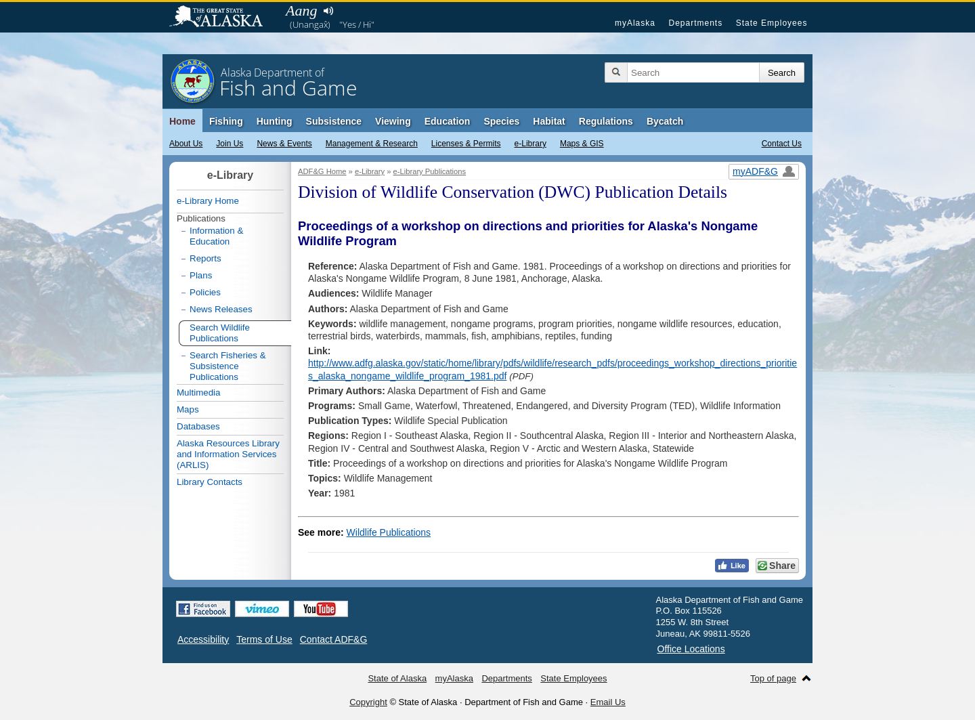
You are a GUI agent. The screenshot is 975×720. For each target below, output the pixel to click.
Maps (188, 409)
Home (182, 121)
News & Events (284, 143)
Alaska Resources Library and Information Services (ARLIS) (228, 454)
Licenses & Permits (466, 143)
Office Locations (691, 648)
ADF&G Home (322, 171)
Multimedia (198, 392)
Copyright (368, 702)
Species (501, 121)
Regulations (606, 121)
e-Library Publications (430, 171)
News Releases (221, 309)
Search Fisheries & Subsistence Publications (228, 366)
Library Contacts (209, 482)
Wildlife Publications (389, 532)
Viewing (393, 121)
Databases (198, 426)
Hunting (274, 121)
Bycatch (665, 121)
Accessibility (203, 639)
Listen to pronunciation (328, 11)
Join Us (229, 143)
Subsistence (334, 121)
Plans (201, 275)
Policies (205, 292)
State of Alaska (222, 17)
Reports (205, 258)
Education (448, 121)
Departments (695, 23)
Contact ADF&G (334, 639)
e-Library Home (208, 201)
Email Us (608, 702)
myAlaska (635, 23)
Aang (301, 10)
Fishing (226, 121)
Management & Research (372, 143)
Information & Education (216, 236)
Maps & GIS (582, 143)
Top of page (773, 678)
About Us (185, 143)
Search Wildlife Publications (220, 332)
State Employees (772, 23)
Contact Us (782, 143)
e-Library (530, 143)
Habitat (549, 121)
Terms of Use (264, 639)
